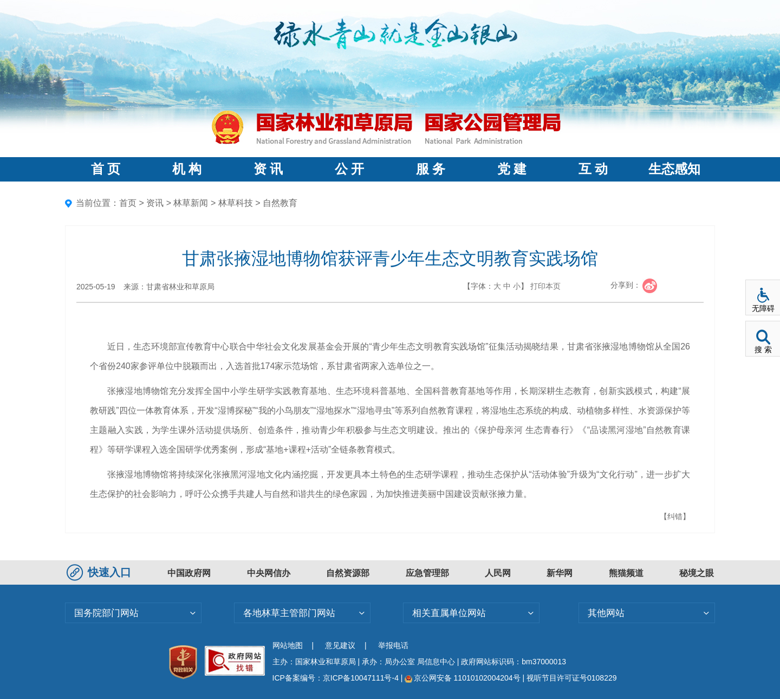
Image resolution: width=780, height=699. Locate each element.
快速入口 (100, 572)
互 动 (593, 169)
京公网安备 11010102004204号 (462, 678)
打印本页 (545, 286)
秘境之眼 (696, 573)
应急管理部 (427, 573)
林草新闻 (190, 203)
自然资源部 (347, 573)
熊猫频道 (626, 573)
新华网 (560, 573)
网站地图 (287, 645)
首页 (127, 203)
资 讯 (268, 169)
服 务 (430, 169)
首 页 (105, 169)
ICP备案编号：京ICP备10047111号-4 (336, 678)
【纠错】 (675, 516)
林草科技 (235, 203)
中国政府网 (189, 573)
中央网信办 (268, 573)
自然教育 (280, 203)
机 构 (187, 169)
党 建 (511, 169)
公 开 (349, 169)
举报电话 (393, 645)
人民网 (498, 573)
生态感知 (674, 169)
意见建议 (340, 645)
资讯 (155, 203)
